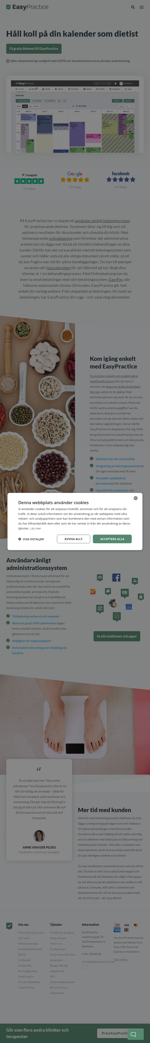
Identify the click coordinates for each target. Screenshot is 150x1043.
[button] (31, 539)
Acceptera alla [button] (112, 539)
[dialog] (74, 521)
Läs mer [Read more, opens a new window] (35, 528)
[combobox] (136, 498)
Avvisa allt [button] (73, 539)
